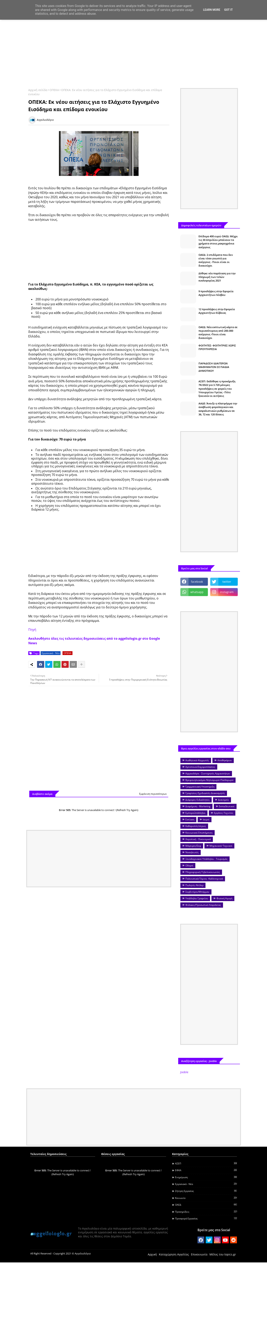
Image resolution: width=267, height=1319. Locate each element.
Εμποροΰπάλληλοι (195, 813)
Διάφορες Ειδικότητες (197, 799)
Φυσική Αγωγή (224, 898)
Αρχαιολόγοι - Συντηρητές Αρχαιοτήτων (207, 773)
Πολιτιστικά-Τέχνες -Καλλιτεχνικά (204, 878)
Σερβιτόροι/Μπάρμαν (197, 891)
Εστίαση (189, 819)
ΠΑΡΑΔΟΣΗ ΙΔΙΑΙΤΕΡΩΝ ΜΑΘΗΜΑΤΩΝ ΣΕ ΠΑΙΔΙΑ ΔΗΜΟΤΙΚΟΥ (214, 367)
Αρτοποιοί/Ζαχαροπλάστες (200, 767)
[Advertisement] (133, 51)
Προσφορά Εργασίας (206, 1218)
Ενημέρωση (206, 1177)
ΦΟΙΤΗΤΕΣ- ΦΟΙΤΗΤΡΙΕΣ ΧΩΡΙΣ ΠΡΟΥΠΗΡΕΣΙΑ (217, 347)
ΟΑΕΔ (206, 1204)
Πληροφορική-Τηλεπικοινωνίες (202, 872)
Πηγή (32, 629)
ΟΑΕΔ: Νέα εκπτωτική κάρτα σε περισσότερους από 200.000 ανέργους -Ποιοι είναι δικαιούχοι (218, 332)
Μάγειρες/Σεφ (193, 845)
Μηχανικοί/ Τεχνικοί (220, 845)
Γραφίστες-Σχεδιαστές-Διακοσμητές (205, 793)
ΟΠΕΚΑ (54, 90)
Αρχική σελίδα (37, 90)
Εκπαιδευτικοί (227, 806)
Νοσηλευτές (192, 852)
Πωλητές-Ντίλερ (194, 885)
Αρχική (152, 1254)
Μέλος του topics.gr (222, 1254)
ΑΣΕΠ (206, 1163)
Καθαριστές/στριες (195, 826)
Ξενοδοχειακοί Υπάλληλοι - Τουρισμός (206, 859)
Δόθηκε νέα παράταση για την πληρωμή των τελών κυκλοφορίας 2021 (217, 277)
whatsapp (196, 592)
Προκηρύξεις (206, 1211)
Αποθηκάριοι (224, 760)
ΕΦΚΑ (206, 1170)
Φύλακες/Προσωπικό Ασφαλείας (203, 905)
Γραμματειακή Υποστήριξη (199, 786)
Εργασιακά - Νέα (51, 653)
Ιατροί (206, 819)
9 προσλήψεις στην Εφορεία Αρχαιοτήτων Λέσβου (216, 293)
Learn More (211, 9)
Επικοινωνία (199, 1254)
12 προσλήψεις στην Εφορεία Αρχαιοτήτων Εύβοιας (217, 311)
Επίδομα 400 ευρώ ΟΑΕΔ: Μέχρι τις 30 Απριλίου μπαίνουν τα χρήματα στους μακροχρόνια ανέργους (218, 241)
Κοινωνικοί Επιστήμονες (199, 832)
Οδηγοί (189, 865)
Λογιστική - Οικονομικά (198, 839)
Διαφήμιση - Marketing (197, 806)
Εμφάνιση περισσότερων (153, 793)
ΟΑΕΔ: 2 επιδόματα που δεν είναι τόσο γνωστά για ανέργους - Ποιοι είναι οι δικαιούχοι (216, 260)
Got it (228, 9)
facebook (197, 581)
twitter (226, 581)
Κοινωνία (206, 1198)
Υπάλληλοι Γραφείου (196, 898)
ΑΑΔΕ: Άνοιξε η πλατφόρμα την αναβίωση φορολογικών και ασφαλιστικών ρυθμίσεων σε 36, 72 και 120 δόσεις (218, 409)
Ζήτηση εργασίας (206, 1191)
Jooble (184, 1072)
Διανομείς (223, 799)
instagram (227, 592)
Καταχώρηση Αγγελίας (174, 1254)
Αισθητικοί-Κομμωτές (197, 760)
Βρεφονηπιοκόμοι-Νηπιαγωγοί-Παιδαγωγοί (209, 780)
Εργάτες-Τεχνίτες (223, 813)
